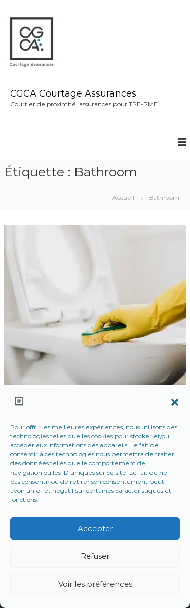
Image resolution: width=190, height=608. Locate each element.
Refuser (95, 556)
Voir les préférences (95, 584)
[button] (175, 402)
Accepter (95, 528)
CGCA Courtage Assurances (73, 93)
